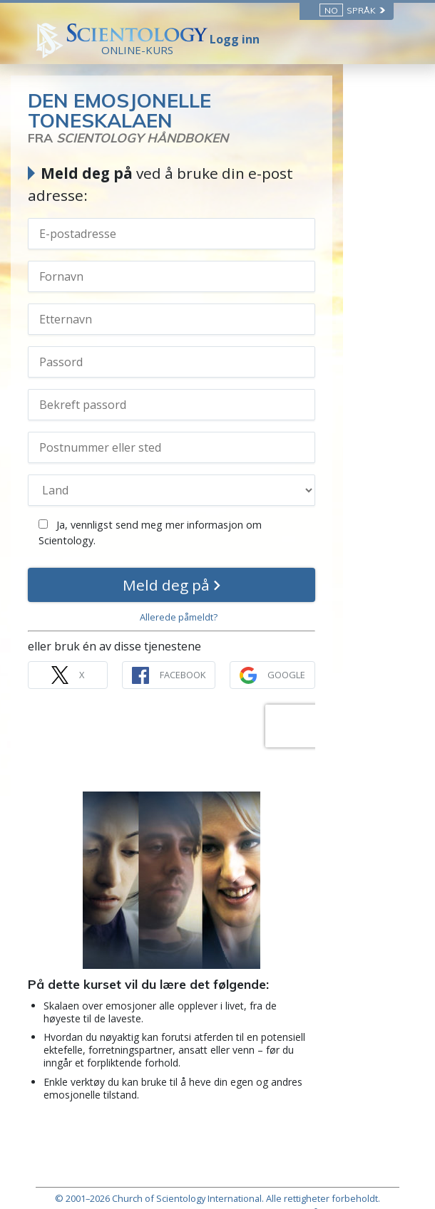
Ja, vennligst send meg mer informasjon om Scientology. (205, 502)
